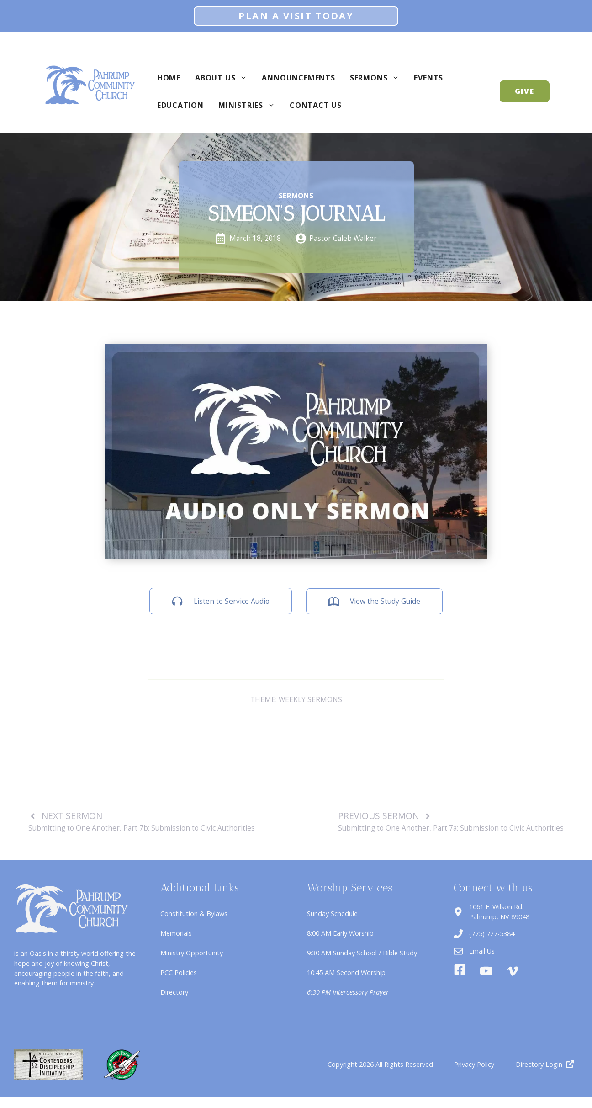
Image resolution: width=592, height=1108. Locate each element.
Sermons (378, 77)
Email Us (482, 951)
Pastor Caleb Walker (343, 238)
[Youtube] (486, 970)
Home (168, 78)
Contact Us (316, 105)
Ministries (250, 105)
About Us (224, 77)
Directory (174, 992)
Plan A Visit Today (296, 16)
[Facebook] (460, 971)
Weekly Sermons (310, 699)
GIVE (525, 91)
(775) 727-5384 (491, 933)
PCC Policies (178, 972)
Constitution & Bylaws (193, 913)
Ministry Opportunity (191, 952)
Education (180, 105)
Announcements (298, 78)
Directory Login (539, 1064)
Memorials (176, 933)
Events (428, 78)
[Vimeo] (513, 971)
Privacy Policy (474, 1064)
